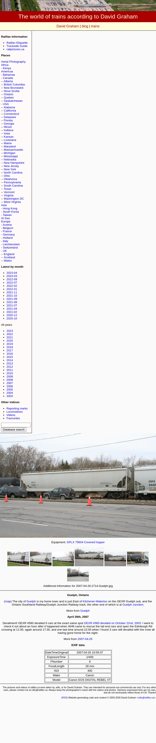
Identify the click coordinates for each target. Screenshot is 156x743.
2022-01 (11, 289)
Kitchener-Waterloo (95, 601)
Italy (5, 241)
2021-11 (11, 292)
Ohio (7, 175)
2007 (9, 383)
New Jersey (11, 166)
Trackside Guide (17, 46)
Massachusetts (13, 149)
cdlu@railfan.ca (146, 697)
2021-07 (11, 305)
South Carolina (13, 185)
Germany (9, 234)
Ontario (8, 94)
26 (91, 639)
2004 (9, 392)
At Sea (5, 218)
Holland (8, 237)
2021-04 (11, 308)
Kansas (8, 136)
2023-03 (11, 276)
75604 (79, 542)
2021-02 (11, 312)
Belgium (8, 228)
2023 (9, 330)
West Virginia (12, 202)
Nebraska (10, 159)
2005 (9, 389)
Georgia (9, 123)
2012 (9, 366)
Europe (5, 221)
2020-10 (11, 318)
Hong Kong (10, 208)
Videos (10, 415)
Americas (7, 71)
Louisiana (10, 140)
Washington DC (14, 198)
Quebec (9, 97)
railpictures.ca (15, 49)
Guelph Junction (133, 604)
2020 (9, 340)
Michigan (9, 153)
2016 (9, 353)
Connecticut (11, 113)
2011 (9, 370)
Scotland (9, 257)
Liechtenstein (11, 244)
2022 (9, 334)
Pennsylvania (12, 182)
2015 (9, 357)
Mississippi (11, 156)
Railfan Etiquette (17, 42)
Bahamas (9, 74)
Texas (7, 188)
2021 (9, 337)
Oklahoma (10, 179)
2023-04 (11, 272)
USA (6, 104)
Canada (8, 78)
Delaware (10, 117)
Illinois (8, 127)
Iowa (7, 133)
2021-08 (11, 302)
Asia (4, 205)
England (9, 254)
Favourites (13, 418)
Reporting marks (17, 408)
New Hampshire (14, 162)
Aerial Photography (13, 61)
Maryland (10, 146)
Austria (7, 224)
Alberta (8, 81)
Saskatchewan (13, 100)
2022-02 (11, 285)
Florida (8, 120)
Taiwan (7, 215)
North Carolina (13, 172)
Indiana (8, 130)
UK (5, 250)
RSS (64, 697)
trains (95, 26)
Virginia (8, 195)
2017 (9, 350)
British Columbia (14, 84)
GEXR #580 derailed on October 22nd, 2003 (112, 623)
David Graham (68, 26)
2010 (9, 373)
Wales (8, 260)
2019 (9, 344)
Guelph (31, 601)
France (7, 231)
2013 (9, 363)
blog (85, 26)
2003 (9, 396)
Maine (8, 143)
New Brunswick (14, 87)
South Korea (11, 211)
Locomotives (14, 411)
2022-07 (11, 282)
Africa (4, 65)
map (8, 601)
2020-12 (11, 315)
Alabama (9, 107)
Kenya (7, 68)
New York (10, 169)
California (10, 110)
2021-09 (11, 299)
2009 (9, 376)
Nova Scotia (12, 91)
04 (86, 639)
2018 (9, 347)
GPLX (71, 542)
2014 (9, 360)
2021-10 (11, 295)
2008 (9, 379)
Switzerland (10, 247)
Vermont (9, 192)
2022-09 (11, 279)
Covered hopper (94, 542)
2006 (9, 386)
